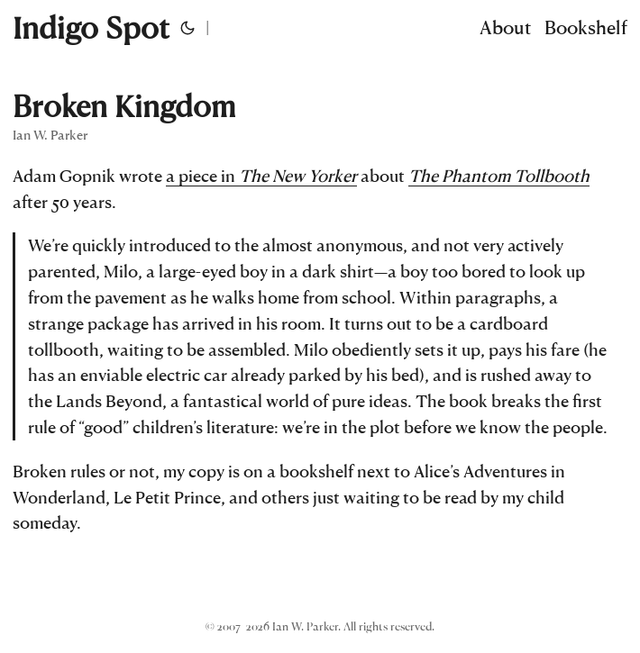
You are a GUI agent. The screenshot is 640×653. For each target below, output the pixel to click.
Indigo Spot (91, 27)
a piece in (261, 175)
